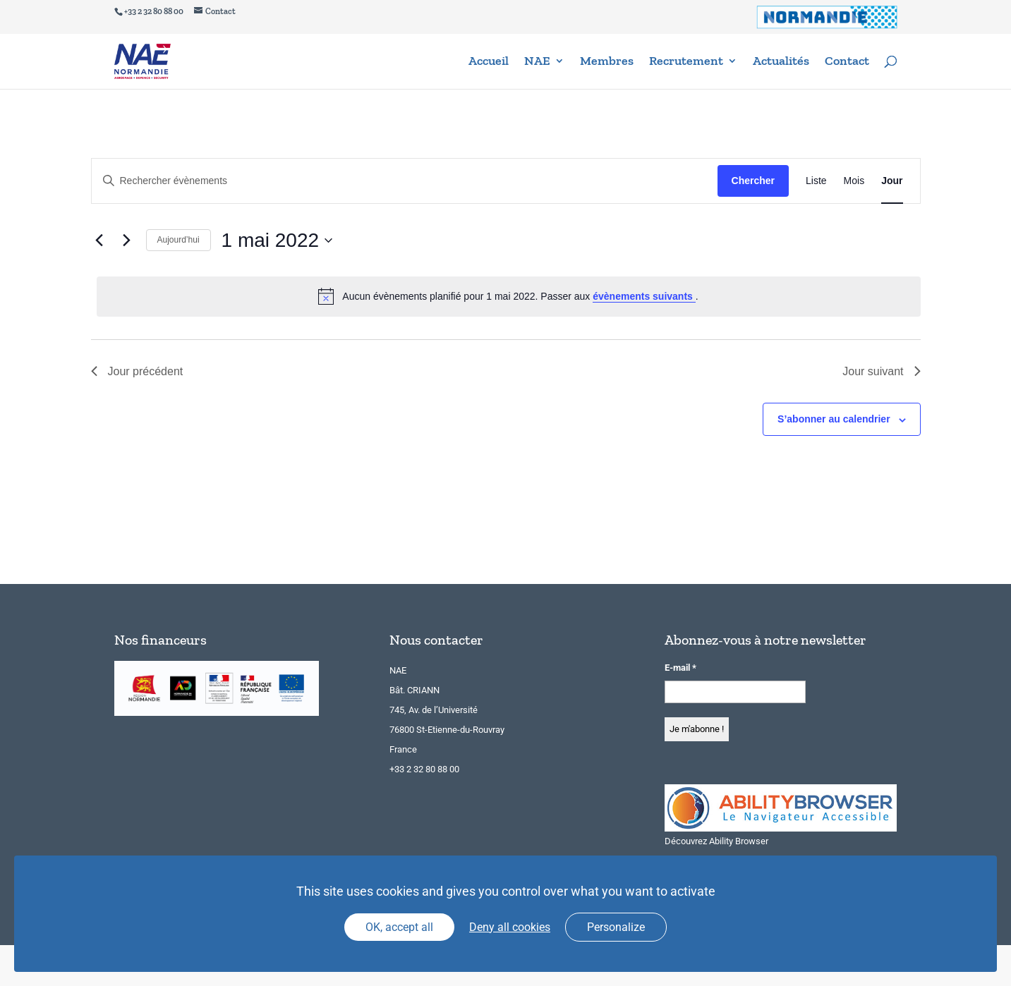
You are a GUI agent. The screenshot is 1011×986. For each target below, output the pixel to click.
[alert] (509, 296)
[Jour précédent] (99, 240)
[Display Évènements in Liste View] (816, 181)
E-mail (680, 667)
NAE (537, 63)
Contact (847, 63)
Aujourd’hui (178, 240)
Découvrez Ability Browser (716, 841)
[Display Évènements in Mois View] (854, 181)
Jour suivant (881, 371)
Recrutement (686, 63)
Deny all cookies (509, 927)
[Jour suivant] (127, 240)
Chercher (753, 180)
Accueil (488, 63)
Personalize (616, 927)
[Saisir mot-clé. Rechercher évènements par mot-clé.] (405, 181)
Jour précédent (137, 371)
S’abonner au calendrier (833, 419)
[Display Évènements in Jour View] (891, 181)
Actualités (781, 63)
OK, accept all (399, 927)
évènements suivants (644, 296)
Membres (607, 63)
